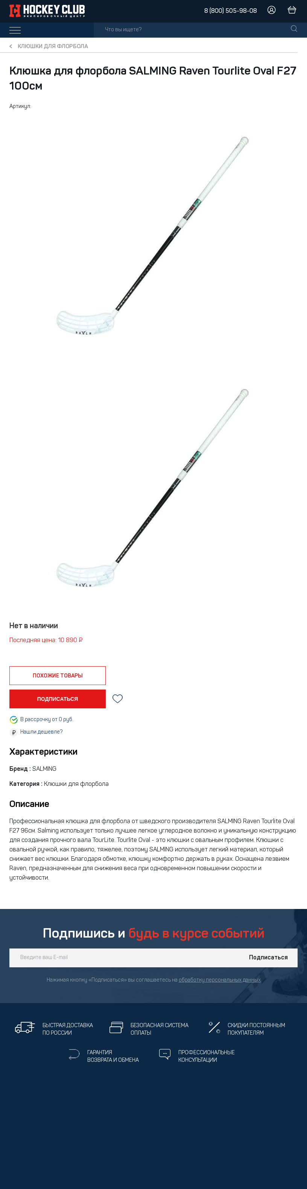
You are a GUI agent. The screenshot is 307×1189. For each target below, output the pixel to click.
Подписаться (268, 958)
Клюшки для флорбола (53, 47)
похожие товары (58, 676)
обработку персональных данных (220, 980)
